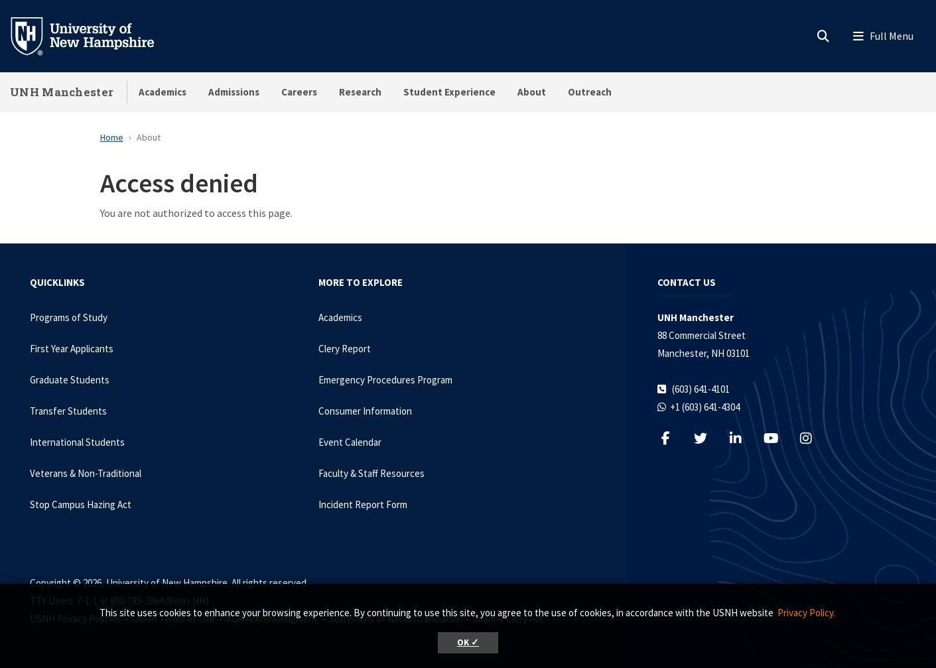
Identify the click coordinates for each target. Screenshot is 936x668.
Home (111, 137)
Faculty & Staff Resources (371, 473)
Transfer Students (68, 411)
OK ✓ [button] (468, 642)
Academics (162, 92)
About (531, 92)
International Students (77, 442)
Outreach (590, 92)
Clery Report (344, 348)
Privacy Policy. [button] (806, 612)
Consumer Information (365, 411)
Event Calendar (349, 442)
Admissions (233, 92)
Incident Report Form (362, 504)
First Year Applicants (71, 348)
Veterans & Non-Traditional (85, 473)
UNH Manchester (61, 92)
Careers (299, 92)
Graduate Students (69, 379)
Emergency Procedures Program (385, 379)
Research (360, 92)
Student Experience (449, 92)
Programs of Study (68, 317)
